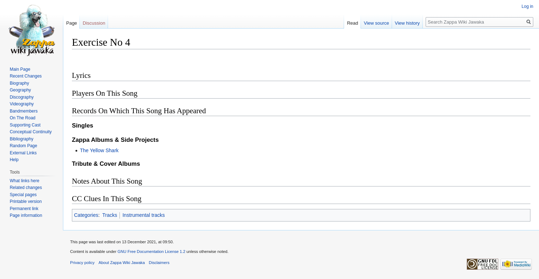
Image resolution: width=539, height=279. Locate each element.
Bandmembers (24, 111)
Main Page (20, 69)
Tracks (109, 215)
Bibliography (21, 138)
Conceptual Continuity (31, 131)
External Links (23, 152)
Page (71, 23)
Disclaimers (159, 262)
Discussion (94, 23)
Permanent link (24, 208)
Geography (20, 90)
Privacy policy (82, 262)
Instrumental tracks (143, 215)
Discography (22, 97)
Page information (26, 215)
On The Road (22, 117)
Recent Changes (25, 76)
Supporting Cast (25, 125)
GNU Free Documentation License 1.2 (151, 251)
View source (376, 23)
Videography (22, 103)
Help (14, 159)
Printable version (25, 201)
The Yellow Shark (99, 150)
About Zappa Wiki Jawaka (122, 262)
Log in (527, 6)
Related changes (26, 187)
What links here (24, 180)
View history (407, 23)
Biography (19, 83)
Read (352, 23)
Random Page (23, 145)
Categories (86, 215)
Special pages (23, 194)
